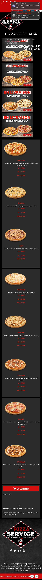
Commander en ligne (21, 570)
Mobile (28, 568)
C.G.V (17, 568)
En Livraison (13, 39)
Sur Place (12, 43)
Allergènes (36, 568)
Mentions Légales (7, 568)
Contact (22, 568)
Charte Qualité (32, 564)
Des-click (27, 576)
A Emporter (29, 39)
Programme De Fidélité (33, 566)
